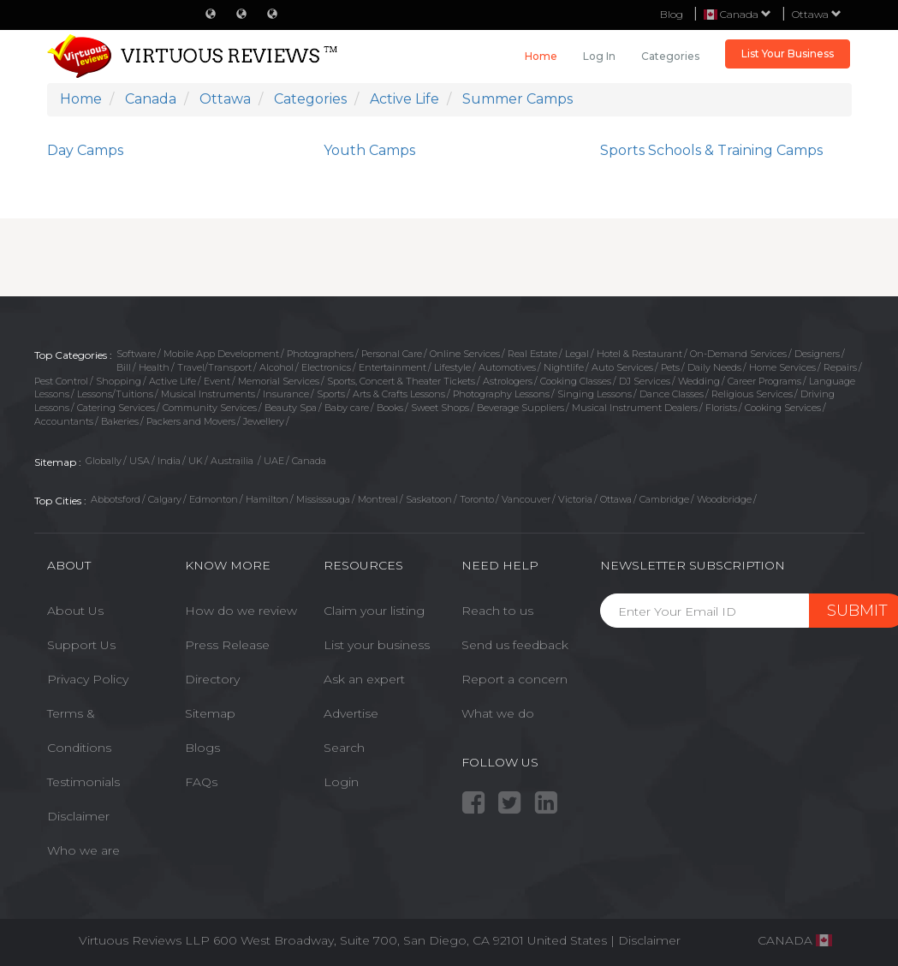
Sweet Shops (440, 408)
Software (136, 354)
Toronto (477, 499)
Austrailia (233, 461)
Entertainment (392, 367)
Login (341, 782)
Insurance (286, 394)
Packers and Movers (190, 421)
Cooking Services (783, 408)
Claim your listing (374, 610)
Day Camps (85, 150)
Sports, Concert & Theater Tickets (401, 381)
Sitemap (210, 713)
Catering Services (116, 408)
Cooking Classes (575, 381)
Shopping (118, 381)
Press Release (227, 645)
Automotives (507, 367)
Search (344, 747)
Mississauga (323, 499)
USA (139, 461)
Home (541, 56)
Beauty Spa (291, 408)
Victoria (575, 499)
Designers (817, 354)
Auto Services (622, 367)
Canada (309, 461)
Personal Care (391, 354)
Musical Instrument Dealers (635, 408)
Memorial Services (278, 381)
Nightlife (564, 367)
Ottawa (817, 14)
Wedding (699, 381)
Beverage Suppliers (520, 408)
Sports (331, 394)
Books (390, 408)
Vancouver (526, 499)
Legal (577, 354)
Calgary (164, 499)
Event (217, 381)
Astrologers (507, 381)
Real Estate (532, 354)
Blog (671, 14)
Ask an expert (364, 679)
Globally (104, 461)
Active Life (172, 381)
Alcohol (276, 367)
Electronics (326, 367)
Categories (670, 56)
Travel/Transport (214, 367)
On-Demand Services (738, 354)
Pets (670, 367)
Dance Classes (671, 394)
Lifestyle (452, 367)
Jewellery (263, 421)
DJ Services (644, 381)
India (169, 461)
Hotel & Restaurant (639, 354)
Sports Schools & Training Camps (711, 150)
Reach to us (497, 610)
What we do (497, 713)
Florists (721, 408)
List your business (377, 645)
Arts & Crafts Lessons (399, 394)
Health (154, 367)
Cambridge (664, 499)
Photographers (320, 354)
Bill (123, 367)
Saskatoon (429, 499)
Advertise (351, 713)
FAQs (201, 782)
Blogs (202, 747)
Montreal (378, 499)
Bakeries (120, 421)
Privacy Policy (87, 679)
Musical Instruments (208, 394)
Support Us (81, 645)
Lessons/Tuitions (115, 394)
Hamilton (267, 499)
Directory (212, 679)
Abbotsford (115, 499)
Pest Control (61, 381)
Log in (599, 56)
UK (195, 461)
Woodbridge (724, 499)
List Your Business (787, 53)
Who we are (83, 850)
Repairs (840, 367)
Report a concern (514, 679)
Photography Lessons (501, 394)
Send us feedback (514, 645)
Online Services (465, 354)
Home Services (782, 367)
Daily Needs (714, 367)
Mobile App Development (221, 354)
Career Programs (764, 381)
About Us (75, 610)
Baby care (346, 408)
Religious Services (752, 394)
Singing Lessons (594, 394)
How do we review (241, 610)
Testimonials (83, 782)
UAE (274, 461)
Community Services (210, 408)
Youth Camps (369, 150)
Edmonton (213, 499)
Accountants (63, 421)
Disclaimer (78, 816)
